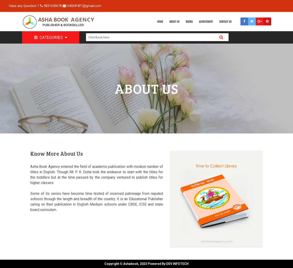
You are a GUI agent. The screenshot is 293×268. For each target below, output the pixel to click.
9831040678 (53, 6)
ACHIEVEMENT (206, 21)
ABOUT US (175, 21)
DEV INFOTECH (177, 264)
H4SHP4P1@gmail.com (84, 6)
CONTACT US (225, 21)
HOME (160, 21)
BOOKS (189, 21)
